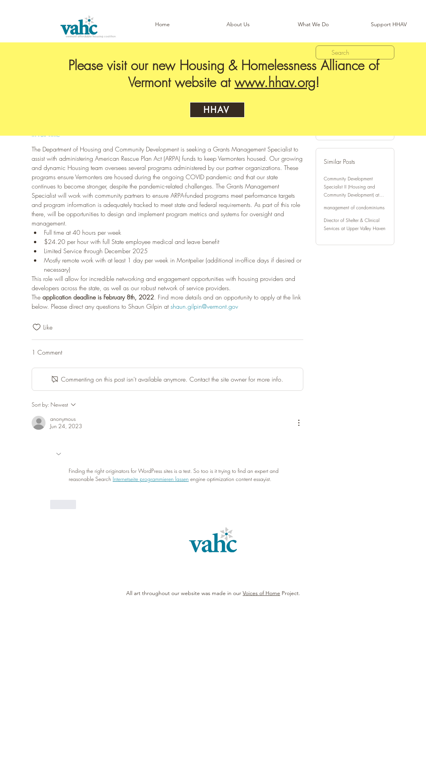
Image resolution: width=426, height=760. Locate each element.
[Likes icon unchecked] (37, 327)
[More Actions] (298, 422)
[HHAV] (217, 110)
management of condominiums (354, 207)
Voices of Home (261, 593)
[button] (313, 24)
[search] (355, 52)
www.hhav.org (275, 82)
